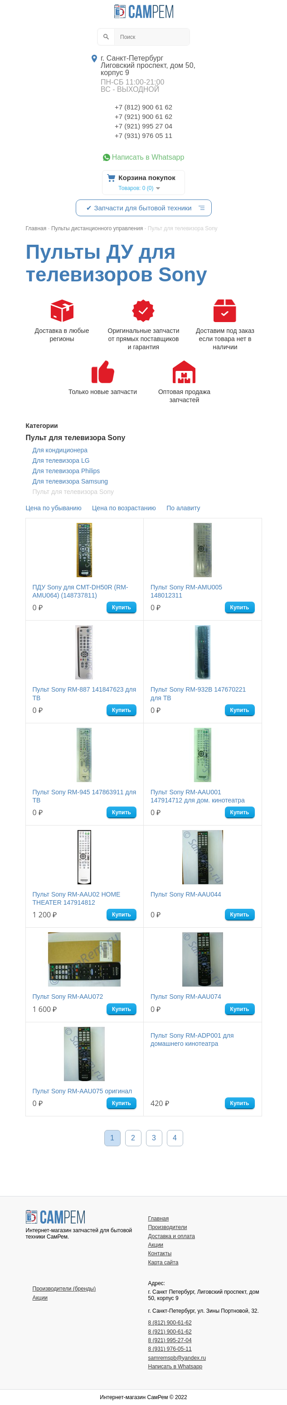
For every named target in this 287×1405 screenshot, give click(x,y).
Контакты (160, 1253)
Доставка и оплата (171, 1236)
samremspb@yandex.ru (177, 1358)
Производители (167, 1227)
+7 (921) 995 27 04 (143, 126)
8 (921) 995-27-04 (170, 1340)
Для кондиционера (60, 450)
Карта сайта (163, 1262)
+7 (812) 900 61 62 (143, 107)
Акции (156, 1245)
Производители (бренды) (64, 1289)
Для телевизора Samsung (70, 481)
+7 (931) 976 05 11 (143, 135)
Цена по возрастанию (124, 508)
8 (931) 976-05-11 (170, 1349)
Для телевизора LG (61, 460)
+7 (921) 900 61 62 (143, 116)
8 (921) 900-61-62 (170, 1332)
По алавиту (183, 508)
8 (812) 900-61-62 (170, 1323)
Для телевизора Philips (66, 471)
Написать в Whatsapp (148, 157)
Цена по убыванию (54, 508)
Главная (158, 1218)
